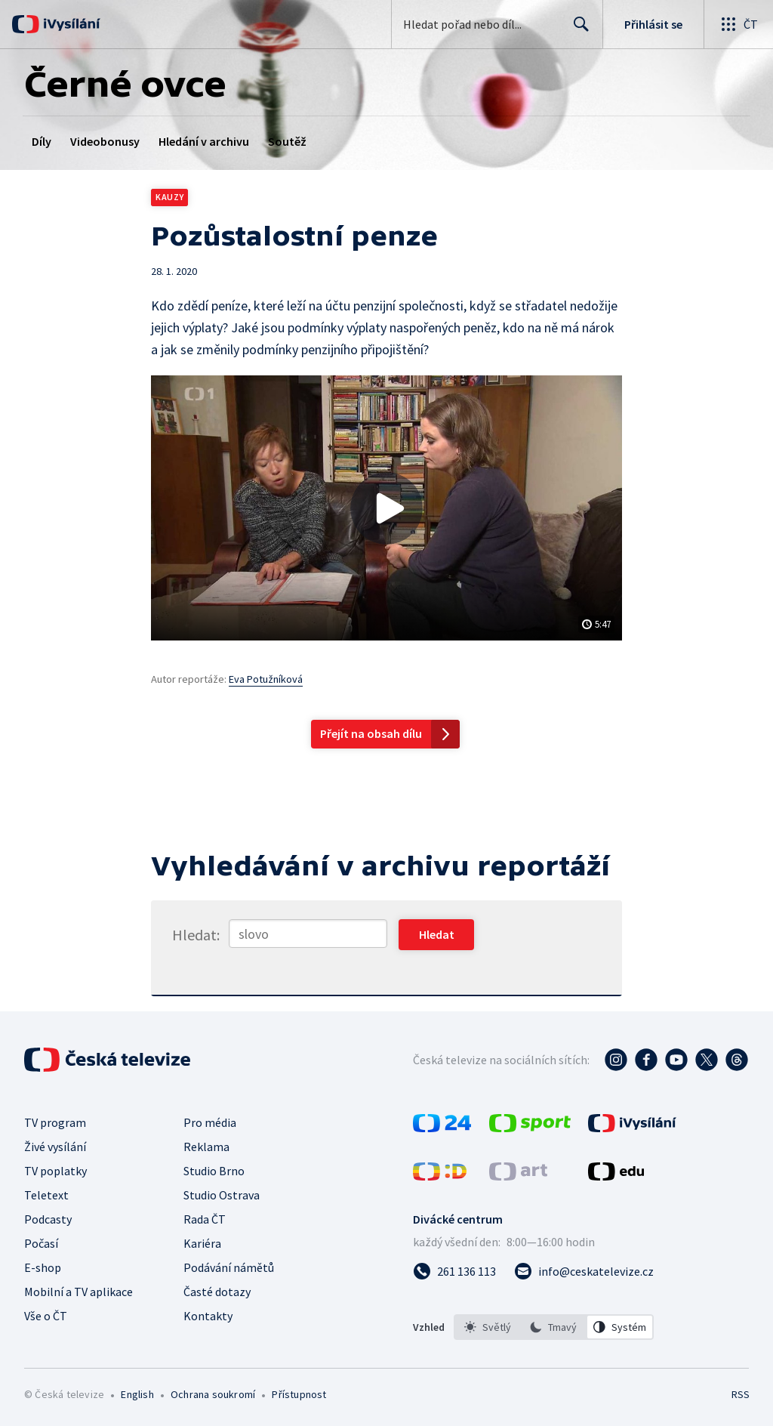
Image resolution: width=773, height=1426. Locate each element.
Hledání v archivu (204, 141)
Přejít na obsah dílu (371, 733)
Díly (41, 141)
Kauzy (169, 196)
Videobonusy (105, 141)
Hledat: (196, 934)
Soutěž (287, 141)
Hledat (577, 30)
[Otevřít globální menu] (738, 24)
